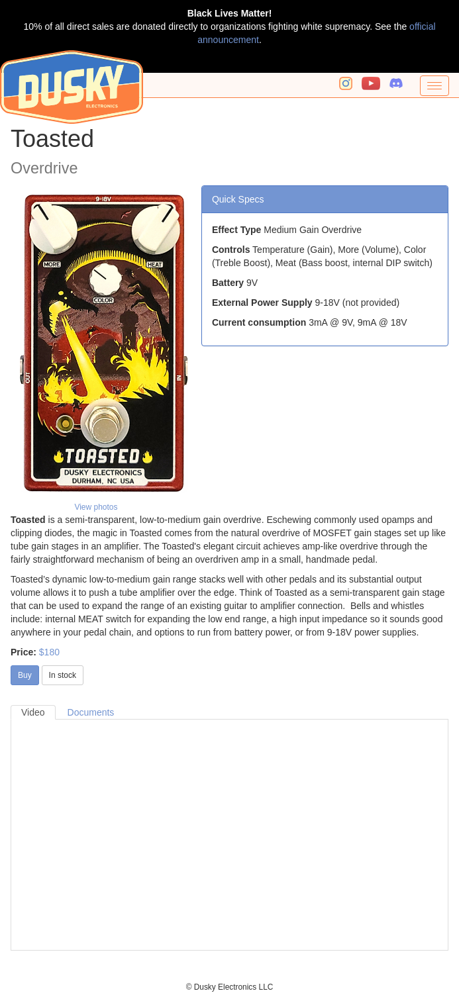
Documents (91, 712)
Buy (25, 675)
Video (33, 712)
